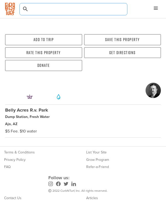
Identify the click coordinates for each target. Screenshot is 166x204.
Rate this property (43, 52)
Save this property (122, 39)
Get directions (122, 52)
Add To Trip (44, 39)
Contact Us (12, 198)
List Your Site (96, 152)
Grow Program (97, 159)
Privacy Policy (15, 159)
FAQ (7, 167)
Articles (92, 198)
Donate (43, 65)
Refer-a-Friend (97, 167)
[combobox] (73, 9)
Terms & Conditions (19, 152)
